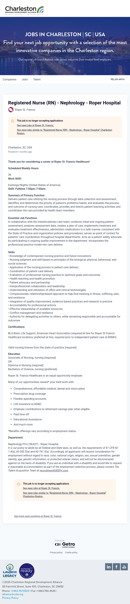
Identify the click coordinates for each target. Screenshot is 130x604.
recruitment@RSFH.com (54, 470)
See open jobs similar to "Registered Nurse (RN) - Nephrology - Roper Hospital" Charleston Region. (64, 132)
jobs (25, 79)
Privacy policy (56, 552)
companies (9, 79)
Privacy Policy (10, 598)
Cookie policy (71, 552)
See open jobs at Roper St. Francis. (35, 125)
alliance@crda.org (12, 594)
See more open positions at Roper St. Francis (37, 516)
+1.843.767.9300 (19, 591)
